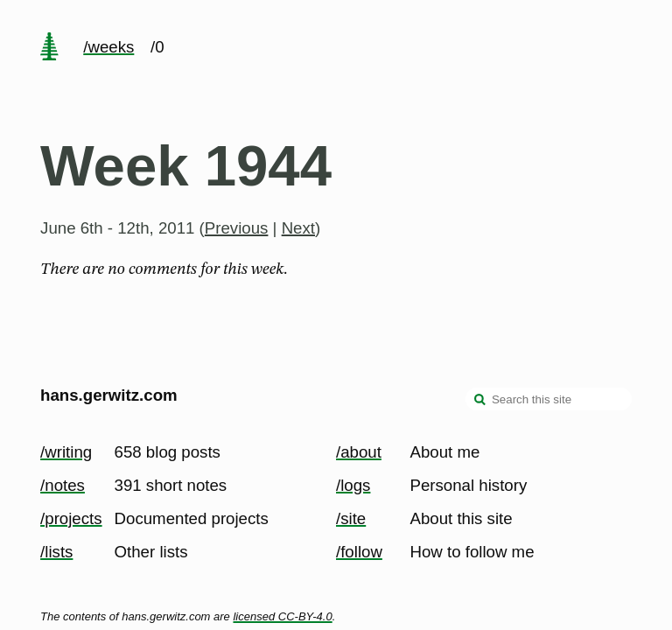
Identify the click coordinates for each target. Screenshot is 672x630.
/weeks (108, 47)
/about (359, 452)
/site (351, 518)
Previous (237, 228)
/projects (71, 518)
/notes (62, 485)
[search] (480, 400)
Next (298, 228)
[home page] (49, 48)
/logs (353, 485)
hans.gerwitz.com (109, 395)
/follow (359, 551)
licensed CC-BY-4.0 (282, 616)
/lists (56, 551)
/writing (66, 452)
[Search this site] (549, 399)
